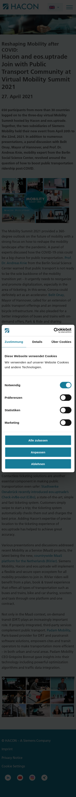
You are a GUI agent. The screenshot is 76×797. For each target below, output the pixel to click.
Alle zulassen (38, 440)
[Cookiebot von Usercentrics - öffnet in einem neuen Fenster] (54, 330)
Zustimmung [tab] (14, 341)
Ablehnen (38, 464)
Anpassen (38, 452)
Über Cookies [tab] (61, 341)
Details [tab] (37, 341)
